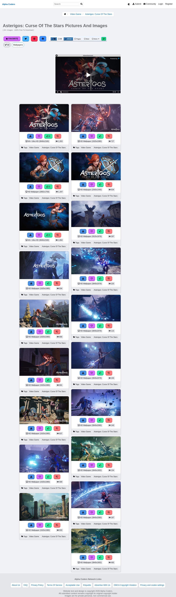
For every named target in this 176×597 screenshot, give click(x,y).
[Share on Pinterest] (34, 38)
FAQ (26, 585)
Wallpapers (18, 45)
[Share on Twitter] (25, 38)
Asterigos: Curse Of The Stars (98, 14)
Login (160, 4)
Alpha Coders (8, 4)
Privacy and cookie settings (152, 585)
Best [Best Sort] (86, 39)
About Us (16, 585)
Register (169, 4)
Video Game (75, 14)
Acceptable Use (73, 585)
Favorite (12, 39)
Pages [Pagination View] (77, 39)
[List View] (60, 38)
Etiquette (87, 585)
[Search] (81, 4)
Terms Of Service (54, 585)
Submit (137, 4)
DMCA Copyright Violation (125, 585)
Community (149, 4)
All (7, 45)
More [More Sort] (96, 39)
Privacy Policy (37, 585)
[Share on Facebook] (43, 38)
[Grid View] (54, 38)
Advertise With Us (102, 585)
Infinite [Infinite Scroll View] (68, 39)
